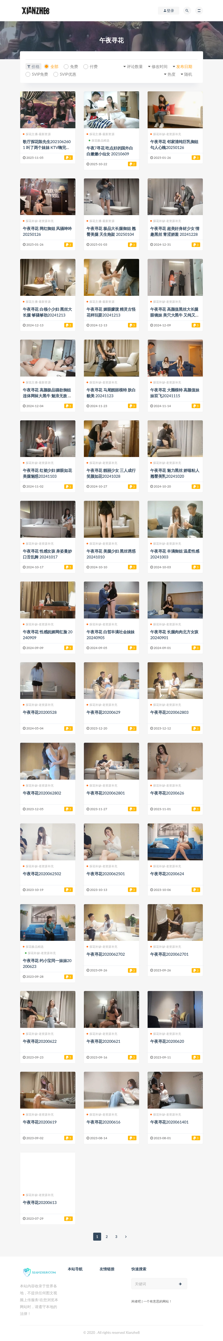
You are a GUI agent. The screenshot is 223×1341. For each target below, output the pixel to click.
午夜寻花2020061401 (169, 1122)
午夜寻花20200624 (167, 873)
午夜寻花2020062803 (169, 712)
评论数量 (135, 66)
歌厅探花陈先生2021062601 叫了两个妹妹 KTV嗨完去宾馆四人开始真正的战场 (47, 147)
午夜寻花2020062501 (106, 873)
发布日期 (184, 66)
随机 (188, 74)
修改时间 (160, 66)
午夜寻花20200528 (40, 712)
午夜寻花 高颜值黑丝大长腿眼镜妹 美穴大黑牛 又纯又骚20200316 (174, 315)
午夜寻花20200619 (40, 1122)
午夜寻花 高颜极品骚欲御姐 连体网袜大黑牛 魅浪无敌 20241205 (47, 395)
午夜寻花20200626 (167, 793)
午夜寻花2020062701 (169, 954)
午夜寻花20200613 (40, 1202)
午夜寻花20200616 (103, 1122)
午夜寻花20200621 (103, 1041)
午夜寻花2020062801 (106, 793)
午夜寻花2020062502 (42, 873)
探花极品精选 (99, 140)
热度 (171, 74)
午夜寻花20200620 (167, 1041)
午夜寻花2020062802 (42, 793)
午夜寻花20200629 (103, 712)
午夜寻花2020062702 (106, 954)
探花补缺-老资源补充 (165, 134)
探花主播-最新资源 (37, 134)
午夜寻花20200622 (40, 1041)
